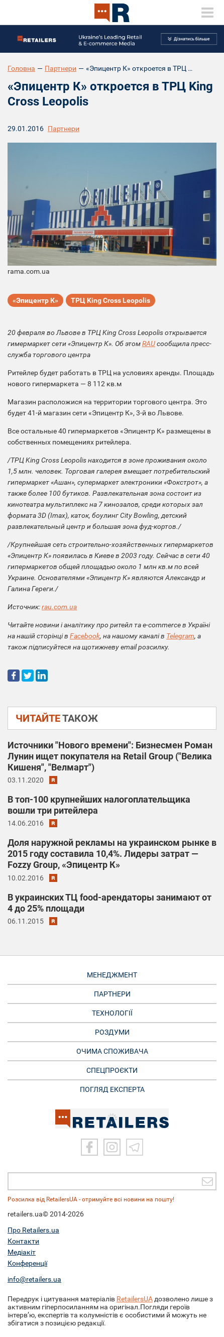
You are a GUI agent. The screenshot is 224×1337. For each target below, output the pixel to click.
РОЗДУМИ (112, 1032)
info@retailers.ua (34, 1279)
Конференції (27, 1263)
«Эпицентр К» (35, 300)
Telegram (180, 636)
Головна (21, 68)
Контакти (23, 1241)
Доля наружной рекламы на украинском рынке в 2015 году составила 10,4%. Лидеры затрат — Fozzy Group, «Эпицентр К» (112, 853)
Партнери (60, 68)
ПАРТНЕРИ (112, 994)
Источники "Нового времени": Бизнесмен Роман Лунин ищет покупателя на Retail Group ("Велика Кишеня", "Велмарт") (110, 756)
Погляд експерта (112, 1089)
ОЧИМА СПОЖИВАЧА (112, 1051)
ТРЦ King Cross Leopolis (110, 300)
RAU (148, 344)
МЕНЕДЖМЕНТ (112, 975)
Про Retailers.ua (33, 1230)
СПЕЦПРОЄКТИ (112, 1070)
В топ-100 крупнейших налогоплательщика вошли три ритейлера (99, 805)
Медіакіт (22, 1252)
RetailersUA (135, 1299)
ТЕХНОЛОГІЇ (112, 1013)
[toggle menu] (207, 13)
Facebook (85, 636)
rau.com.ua (59, 607)
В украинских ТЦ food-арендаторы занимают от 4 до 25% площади (109, 903)
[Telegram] (134, 1147)
